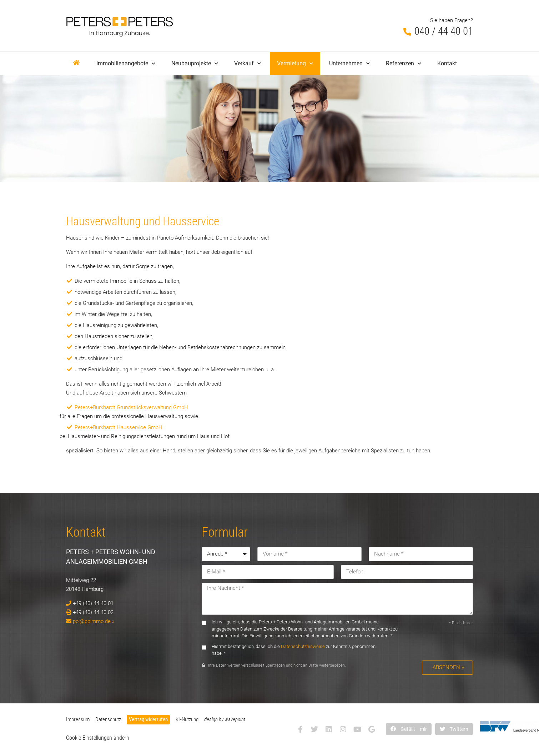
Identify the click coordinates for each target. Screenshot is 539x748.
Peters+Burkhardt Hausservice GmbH (118, 427)
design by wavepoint (224, 719)
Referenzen (403, 63)
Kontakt (447, 63)
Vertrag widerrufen (148, 719)
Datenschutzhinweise (303, 646)
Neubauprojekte (194, 63)
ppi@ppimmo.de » (94, 621)
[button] (409, 729)
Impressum (78, 719)
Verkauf (247, 63)
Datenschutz (108, 719)
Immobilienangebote (125, 63)
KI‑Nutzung (187, 719)
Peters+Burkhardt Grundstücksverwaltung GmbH (131, 407)
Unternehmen (349, 63)
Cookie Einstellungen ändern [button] (97, 737)
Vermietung (295, 63)
